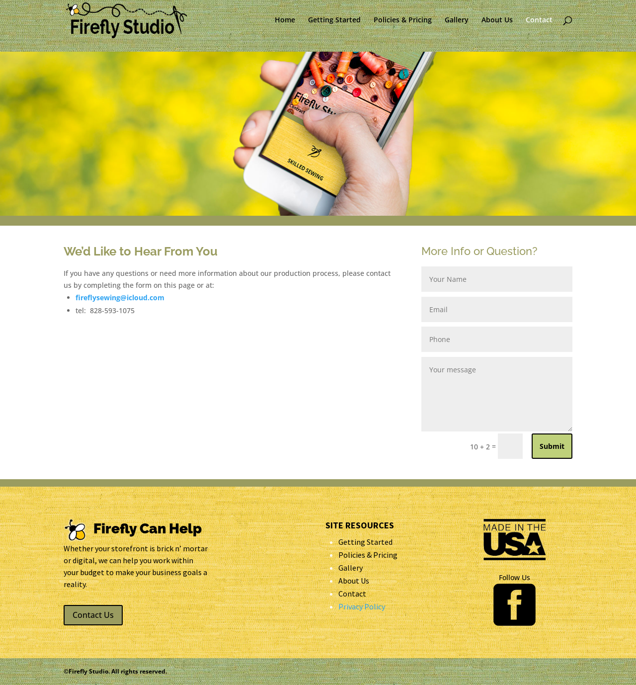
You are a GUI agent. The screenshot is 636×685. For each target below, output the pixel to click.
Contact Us (93, 614)
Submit (552, 446)
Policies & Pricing (403, 20)
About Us (497, 20)
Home (285, 20)
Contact (539, 20)
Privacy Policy (361, 606)
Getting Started (334, 20)
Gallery (457, 20)
